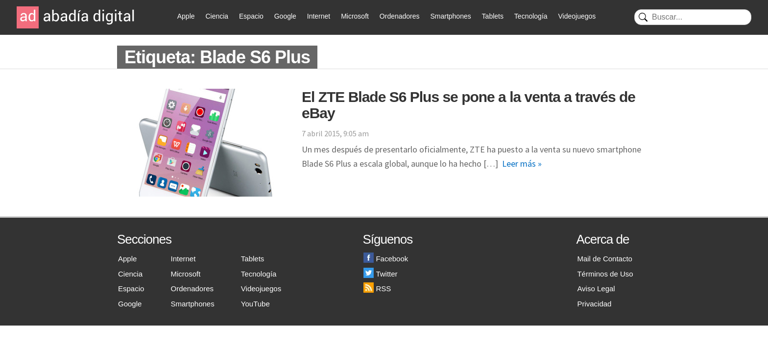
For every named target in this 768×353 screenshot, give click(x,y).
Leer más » (522, 163)
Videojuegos (577, 16)
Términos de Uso (605, 274)
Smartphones (450, 16)
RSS (377, 288)
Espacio (251, 16)
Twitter (380, 274)
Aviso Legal (596, 288)
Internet (318, 16)
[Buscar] (692, 17)
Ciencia (216, 16)
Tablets (493, 16)
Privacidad (594, 304)
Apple (186, 16)
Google (285, 16)
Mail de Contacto (604, 258)
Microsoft (355, 16)
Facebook (385, 258)
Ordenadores (400, 16)
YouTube (255, 304)
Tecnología (531, 16)
